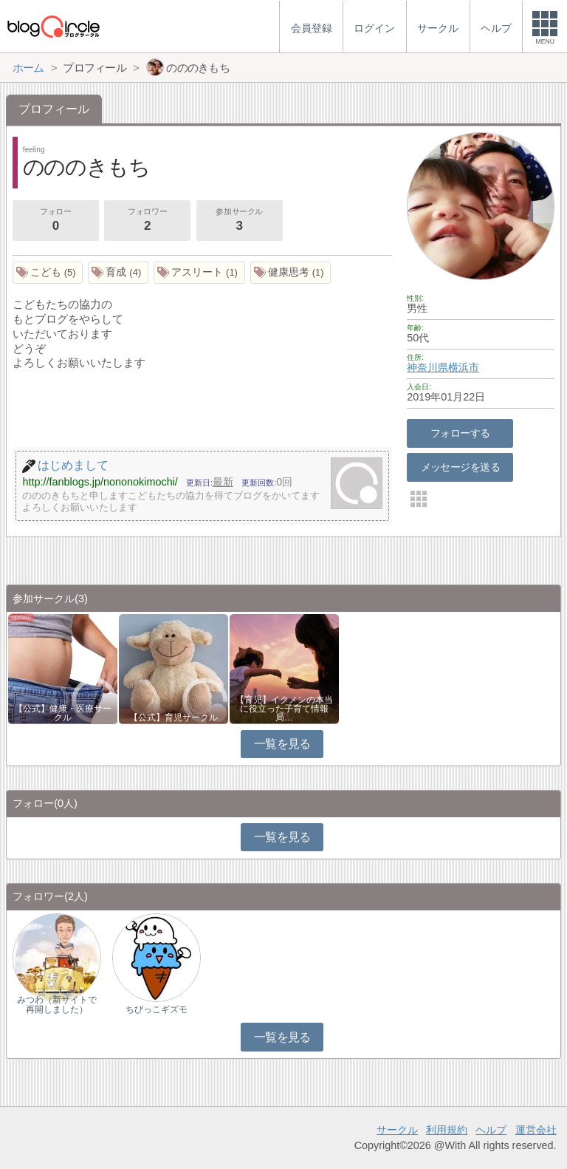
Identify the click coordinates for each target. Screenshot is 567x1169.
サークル (397, 1130)
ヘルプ (490, 1130)
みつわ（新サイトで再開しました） (57, 1004)
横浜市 (463, 367)
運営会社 (536, 1130)
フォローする (460, 433)
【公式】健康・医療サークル (62, 713)
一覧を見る (282, 743)
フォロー (55, 221)
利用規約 (446, 1130)
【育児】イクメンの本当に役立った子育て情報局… (284, 708)
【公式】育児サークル (173, 717)
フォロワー (147, 221)
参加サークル (239, 221)
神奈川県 (427, 367)
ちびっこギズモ (157, 1009)
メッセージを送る (460, 467)
